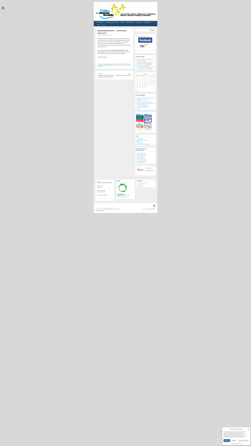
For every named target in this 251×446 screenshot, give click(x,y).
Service (103, 24)
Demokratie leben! (101, 65)
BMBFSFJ (138, 141)
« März (137, 90)
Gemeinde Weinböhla (141, 162)
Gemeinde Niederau (140, 158)
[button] (248, 429)
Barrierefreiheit (141, 186)
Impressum (240, 443)
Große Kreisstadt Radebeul (142, 159)
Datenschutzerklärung (234, 443)
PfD (110, 35)
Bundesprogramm (100, 22)
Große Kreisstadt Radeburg (142, 161)
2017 (122, 64)
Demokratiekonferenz (108, 65)
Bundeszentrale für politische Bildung (143, 144)
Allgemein (111, 64)
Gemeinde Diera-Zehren (141, 154)
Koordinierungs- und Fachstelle (112, 22)
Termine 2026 (139, 66)
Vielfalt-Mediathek (140, 142)
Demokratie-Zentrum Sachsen (142, 140)
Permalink (101, 66)
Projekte (98, 24)
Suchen (152, 30)
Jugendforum (138, 22)
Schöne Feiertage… (140, 64)
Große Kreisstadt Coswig (141, 153)
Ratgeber (138, 108)
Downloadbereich (147, 22)
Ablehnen (234, 440)
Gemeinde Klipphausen (141, 155)
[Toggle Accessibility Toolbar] (2, 2)
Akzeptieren (226, 440)
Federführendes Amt (130, 22)
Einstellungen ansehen (243, 440)
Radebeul (114, 65)
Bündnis (122, 22)
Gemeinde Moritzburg (141, 157)
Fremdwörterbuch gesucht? (142, 107)
